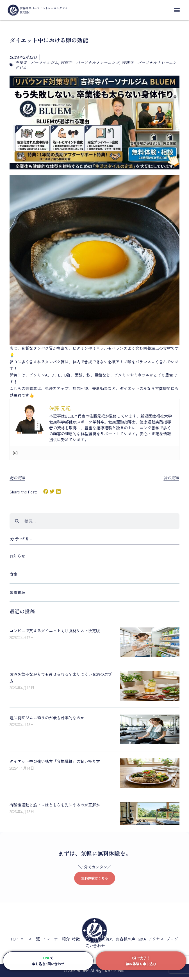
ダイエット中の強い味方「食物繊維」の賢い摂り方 (55, 761)
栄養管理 (17, 592)
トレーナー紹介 (56, 939)
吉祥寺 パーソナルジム (36, 62)
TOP (14, 939)
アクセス (156, 939)
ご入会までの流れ (97, 939)
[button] (176, 10)
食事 (13, 574)
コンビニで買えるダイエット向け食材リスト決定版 (55, 630)
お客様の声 (125, 939)
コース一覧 (30, 939)
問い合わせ (95, 945)
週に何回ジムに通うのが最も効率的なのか (47, 717)
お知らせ (17, 556)
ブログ (172, 939)
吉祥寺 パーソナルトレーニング (89, 62)
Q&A (142, 939)
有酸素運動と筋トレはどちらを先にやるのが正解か (55, 805)
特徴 (76, 939)
